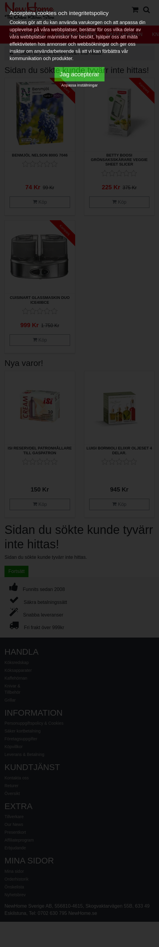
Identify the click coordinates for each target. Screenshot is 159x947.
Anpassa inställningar (79, 85)
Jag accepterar (79, 74)
